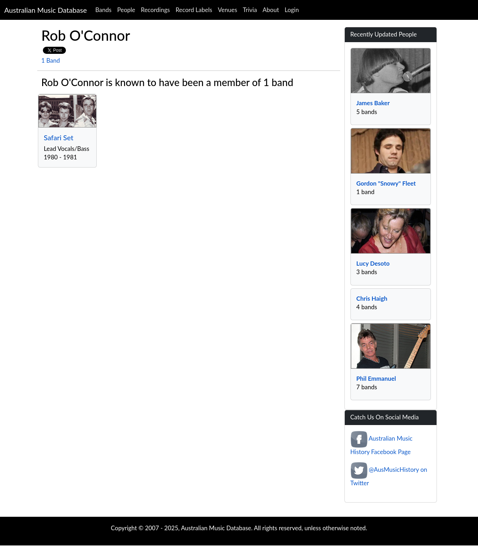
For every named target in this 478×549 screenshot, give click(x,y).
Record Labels (193, 9)
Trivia (250, 9)
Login (292, 9)
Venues (227, 9)
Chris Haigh (371, 298)
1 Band (50, 60)
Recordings (155, 9)
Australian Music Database (45, 10)
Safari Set (58, 137)
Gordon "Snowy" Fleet (386, 183)
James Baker (373, 103)
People (126, 9)
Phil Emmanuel (376, 378)
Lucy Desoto (373, 263)
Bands (103, 9)
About (271, 9)
